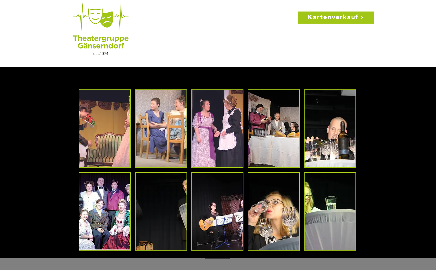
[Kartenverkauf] (336, 18)
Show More (217, 256)
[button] (105, 128)
